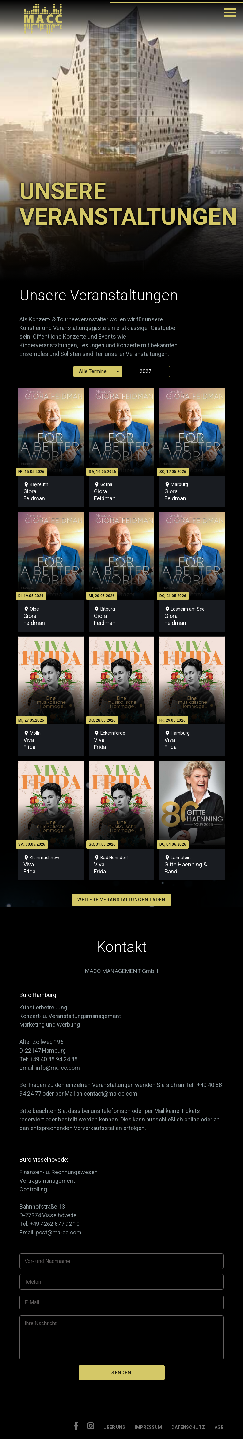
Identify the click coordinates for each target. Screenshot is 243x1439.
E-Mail (32, 1302)
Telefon (33, 1282)
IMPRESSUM (148, 1427)
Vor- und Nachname (47, 1261)
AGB (219, 1427)
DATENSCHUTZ (188, 1427)
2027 (145, 371)
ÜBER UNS (114, 1427)
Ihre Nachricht (41, 1323)
